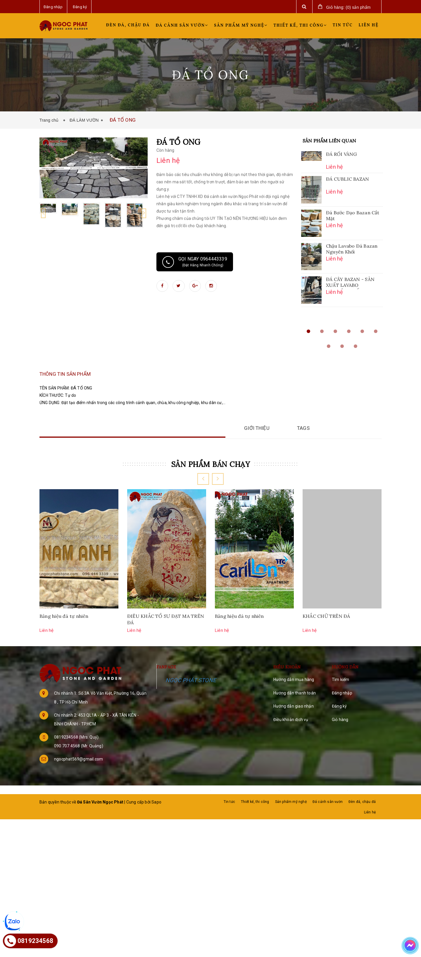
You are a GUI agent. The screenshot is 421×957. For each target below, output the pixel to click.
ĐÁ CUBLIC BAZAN (347, 179)
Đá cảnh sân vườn (182, 25)
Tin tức (343, 25)
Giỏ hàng (340, 742)
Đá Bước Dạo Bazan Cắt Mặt (352, 215)
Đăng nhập (342, 715)
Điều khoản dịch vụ (290, 742)
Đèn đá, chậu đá (128, 25)
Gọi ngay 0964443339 (194, 262)
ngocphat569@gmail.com (78, 781)
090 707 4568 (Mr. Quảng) (78, 768)
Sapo (156, 824)
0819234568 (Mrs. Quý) (76, 759)
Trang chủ (50, 120)
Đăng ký (339, 729)
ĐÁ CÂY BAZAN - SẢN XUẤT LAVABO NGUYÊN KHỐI (350, 282)
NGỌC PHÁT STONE (190, 702)
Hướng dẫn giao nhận (293, 729)
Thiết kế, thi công (300, 25)
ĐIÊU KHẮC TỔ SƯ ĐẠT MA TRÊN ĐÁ (165, 642)
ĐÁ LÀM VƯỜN (84, 120)
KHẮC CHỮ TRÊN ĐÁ (326, 639)
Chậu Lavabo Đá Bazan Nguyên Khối (351, 249)
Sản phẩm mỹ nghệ (241, 25)
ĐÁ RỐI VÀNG (341, 154)
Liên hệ (369, 25)
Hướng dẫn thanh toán (294, 715)
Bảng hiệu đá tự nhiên (64, 639)
